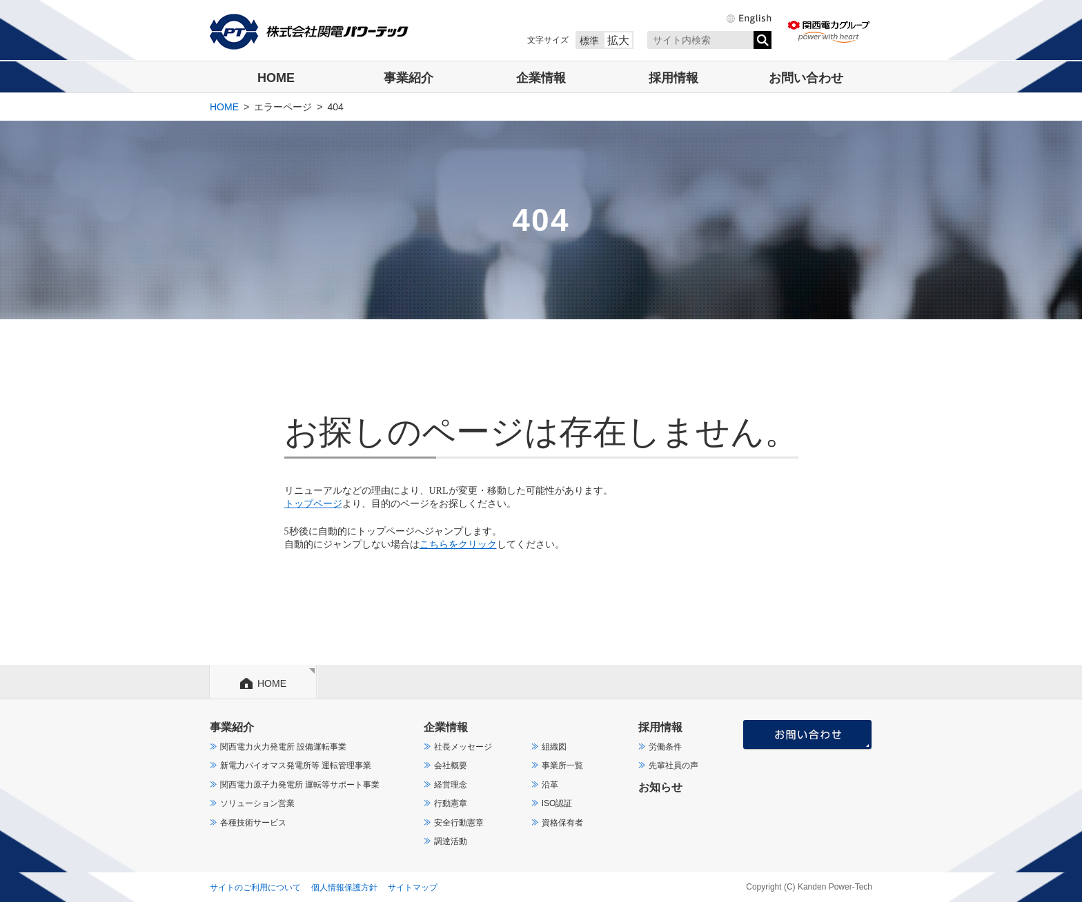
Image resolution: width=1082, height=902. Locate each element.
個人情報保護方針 (344, 887)
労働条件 (665, 747)
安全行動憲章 (459, 823)
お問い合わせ (806, 78)
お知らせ (660, 787)
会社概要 (450, 765)
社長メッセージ (463, 747)
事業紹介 (408, 78)
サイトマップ (412, 887)
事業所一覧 (562, 765)
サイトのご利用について (255, 887)
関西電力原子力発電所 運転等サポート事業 (300, 785)
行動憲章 (450, 803)
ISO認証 (557, 803)
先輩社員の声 (673, 765)
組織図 (554, 747)
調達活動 (450, 841)
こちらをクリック (458, 544)
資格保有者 (562, 823)
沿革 (550, 785)
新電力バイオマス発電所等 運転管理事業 (295, 765)
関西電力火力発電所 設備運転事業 (283, 747)
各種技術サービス (253, 823)
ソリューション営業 (257, 803)
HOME (276, 78)
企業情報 (541, 78)
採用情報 (673, 78)
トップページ (313, 504)
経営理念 (450, 785)
